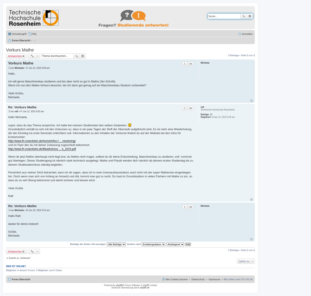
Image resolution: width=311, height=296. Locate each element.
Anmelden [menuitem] (247, 34)
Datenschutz (198, 279)
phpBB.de (144, 287)
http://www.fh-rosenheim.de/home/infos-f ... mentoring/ (42, 140)
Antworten (15, 56)
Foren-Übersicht (21, 40)
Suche (243, 16)
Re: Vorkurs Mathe (22, 107)
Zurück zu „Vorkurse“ (20, 258)
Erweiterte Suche (250, 16)
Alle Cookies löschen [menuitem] (177, 279)
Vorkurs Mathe (20, 50)
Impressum (214, 279)
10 (211, 114)
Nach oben (251, 100)
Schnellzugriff (19, 34)
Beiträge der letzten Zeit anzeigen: (98, 244)
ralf (202, 107)
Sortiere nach (146, 244)
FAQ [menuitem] (34, 34)
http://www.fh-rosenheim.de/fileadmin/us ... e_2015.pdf (42, 148)
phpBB (119, 285)
